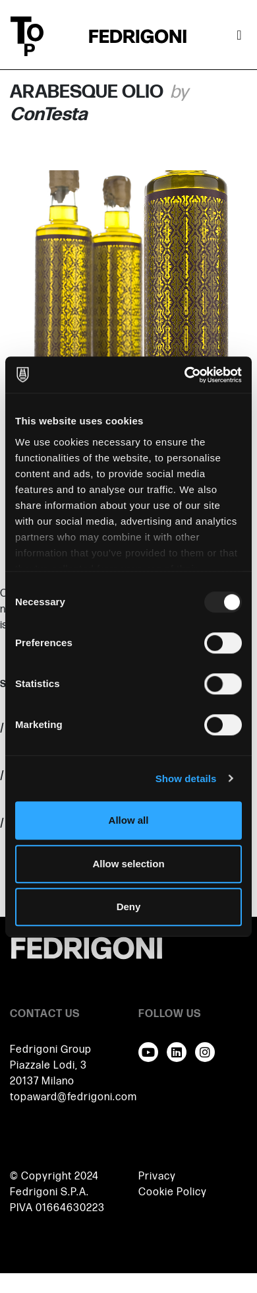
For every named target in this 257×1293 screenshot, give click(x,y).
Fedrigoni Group (51, 1050)
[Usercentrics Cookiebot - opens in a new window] (185, 374)
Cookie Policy (172, 1192)
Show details (186, 778)
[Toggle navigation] (239, 36)
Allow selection (128, 863)
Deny (129, 906)
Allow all (129, 820)
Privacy (157, 1176)
